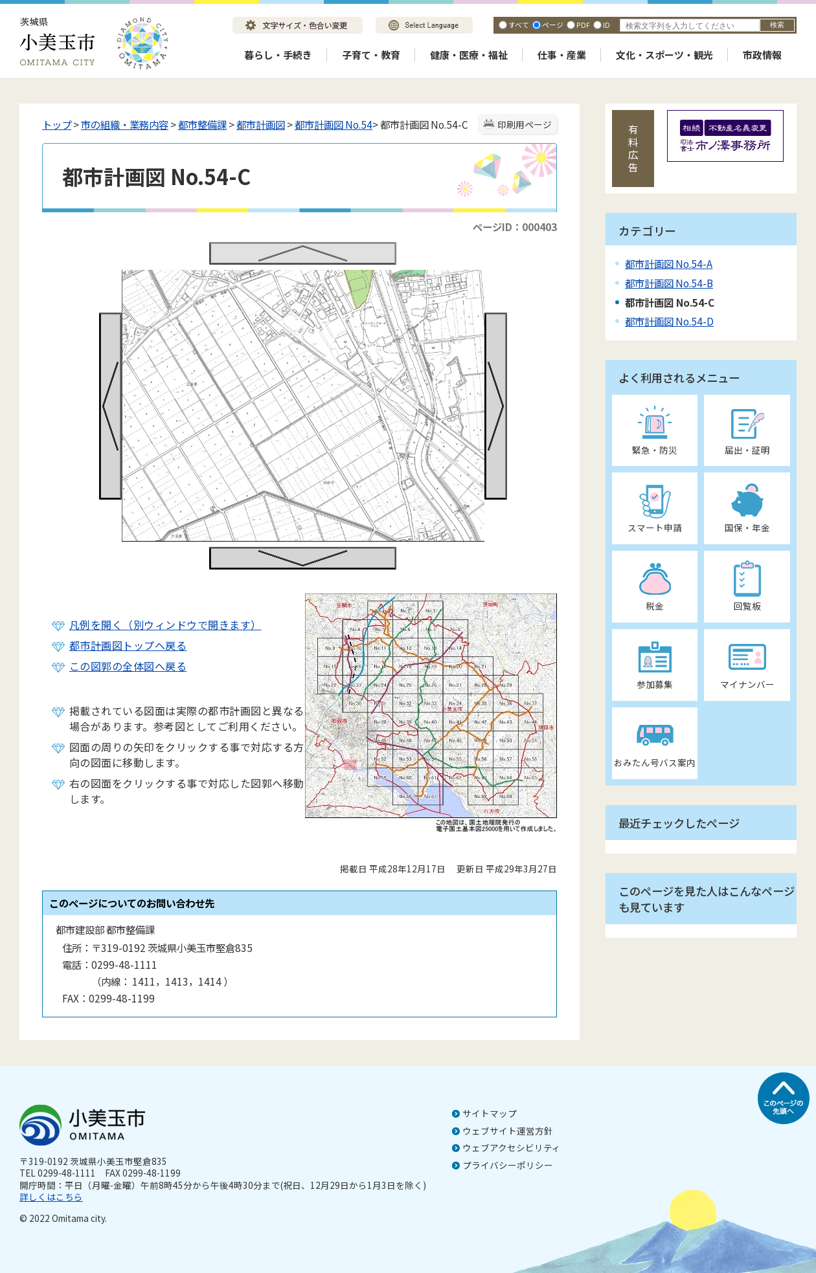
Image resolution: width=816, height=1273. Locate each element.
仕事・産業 (562, 54)
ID (606, 24)
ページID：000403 (515, 226)
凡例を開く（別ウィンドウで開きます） (165, 624)
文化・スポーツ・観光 (664, 54)
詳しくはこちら (51, 1196)
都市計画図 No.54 (333, 124)
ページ (552, 24)
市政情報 (762, 54)
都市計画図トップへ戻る (128, 645)
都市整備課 (202, 124)
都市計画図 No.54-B (669, 283)
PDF (583, 24)
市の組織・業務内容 (124, 124)
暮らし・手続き (278, 54)
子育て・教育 (371, 54)
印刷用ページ (524, 124)
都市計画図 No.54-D (669, 321)
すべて (518, 24)
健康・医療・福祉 (469, 54)
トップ (56, 124)
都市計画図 (260, 124)
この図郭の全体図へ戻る (128, 666)
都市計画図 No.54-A (668, 263)
